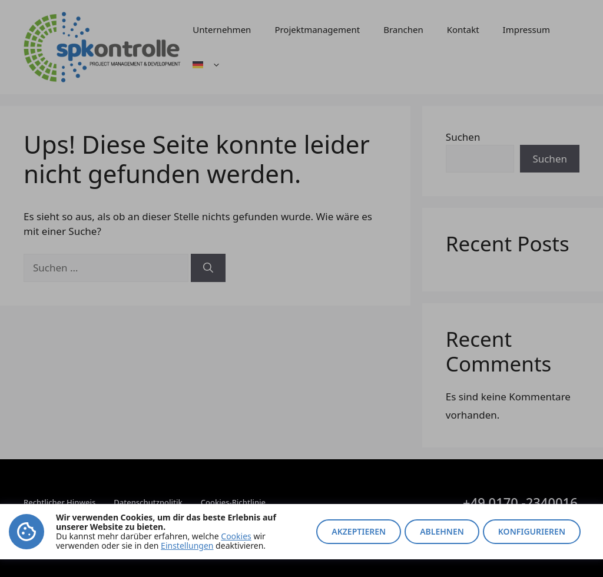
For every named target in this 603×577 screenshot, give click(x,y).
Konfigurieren (531, 531)
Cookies (236, 536)
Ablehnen (442, 531)
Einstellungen (187, 545)
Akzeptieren (359, 531)
